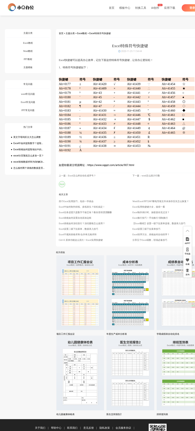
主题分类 (70, 33)
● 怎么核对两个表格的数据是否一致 (28, 168)
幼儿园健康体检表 (65, 414)
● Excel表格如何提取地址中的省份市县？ (28, 149)
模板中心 (124, 7)
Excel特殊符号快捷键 (100, 33)
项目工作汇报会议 (65, 334)
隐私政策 (104, 427)
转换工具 (140, 7)
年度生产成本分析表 (116, 334)
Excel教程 (82, 33)
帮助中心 (56, 427)
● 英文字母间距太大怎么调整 (26, 137)
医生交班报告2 (113, 414)
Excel (62, 184)
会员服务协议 (123, 427)
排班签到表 (162, 414)
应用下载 (169, 7)
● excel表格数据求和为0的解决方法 (28, 161)
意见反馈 (88, 427)
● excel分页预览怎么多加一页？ (27, 155)
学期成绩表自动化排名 (168, 334)
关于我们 (40, 427)
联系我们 (72, 427)
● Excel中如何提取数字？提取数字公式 (28, 143)
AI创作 (155, 7)
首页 (111, 7)
